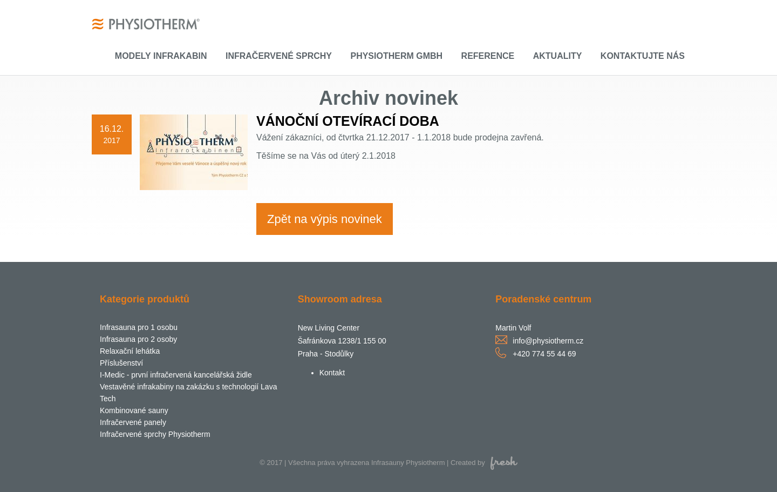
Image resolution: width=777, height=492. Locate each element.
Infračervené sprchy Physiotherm (155, 434)
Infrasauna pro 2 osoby (138, 339)
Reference (488, 55)
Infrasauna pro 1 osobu (139, 327)
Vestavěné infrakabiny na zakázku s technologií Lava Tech (188, 392)
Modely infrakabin (161, 55)
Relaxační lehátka (130, 351)
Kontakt (332, 372)
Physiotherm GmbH (396, 55)
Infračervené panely (133, 422)
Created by (484, 463)
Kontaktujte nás (643, 55)
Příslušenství (121, 363)
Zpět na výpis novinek (324, 219)
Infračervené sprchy (279, 55)
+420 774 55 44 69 (544, 353)
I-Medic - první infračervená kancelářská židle (176, 374)
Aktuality (557, 55)
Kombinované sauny (134, 410)
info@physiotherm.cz (548, 340)
